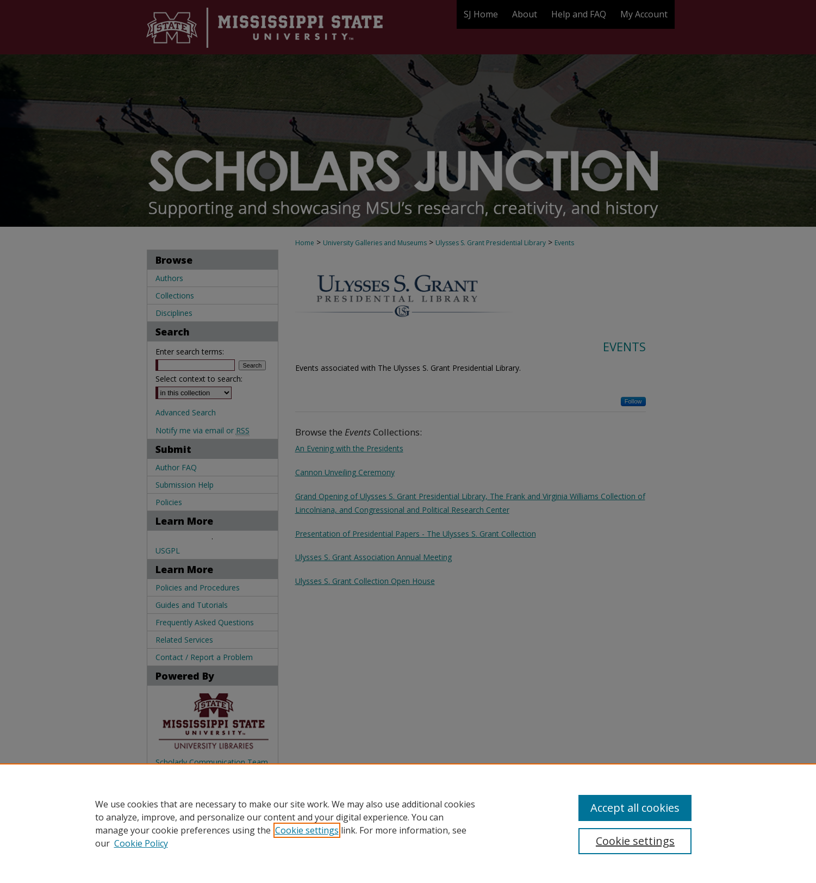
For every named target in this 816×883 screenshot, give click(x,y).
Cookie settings (307, 830)
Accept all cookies (635, 807)
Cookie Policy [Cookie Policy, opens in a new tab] (141, 843)
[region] (408, 823)
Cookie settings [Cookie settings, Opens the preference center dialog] (635, 841)
